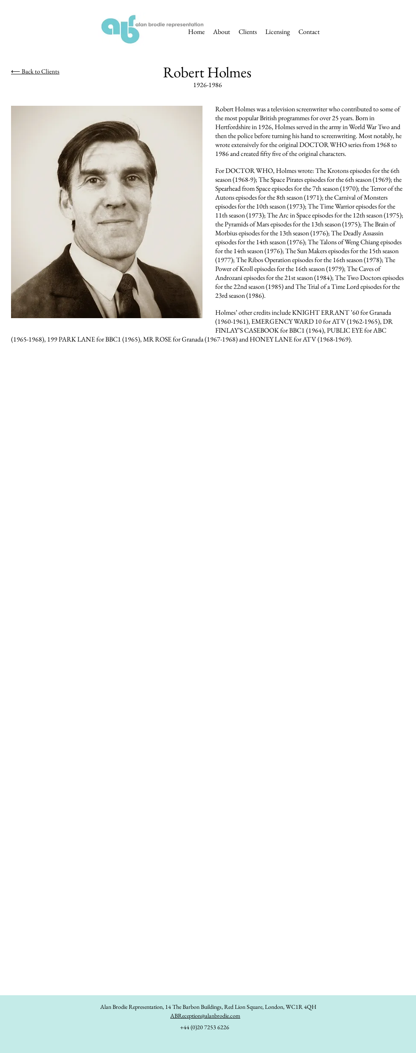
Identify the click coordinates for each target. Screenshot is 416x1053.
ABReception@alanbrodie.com (205, 1015)
